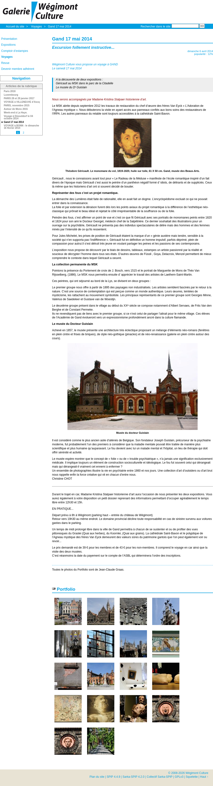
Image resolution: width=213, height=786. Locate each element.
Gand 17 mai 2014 (59, 26)
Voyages (37, 26)
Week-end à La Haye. (15, 113)
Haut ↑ (204, 776)
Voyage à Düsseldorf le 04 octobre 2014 (18, 117)
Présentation (9, 38)
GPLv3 (179, 776)
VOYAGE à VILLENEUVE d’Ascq (22, 102)
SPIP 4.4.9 (113, 776)
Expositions (8, 44)
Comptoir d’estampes (14, 51)
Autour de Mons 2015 (16, 109)
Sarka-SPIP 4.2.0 (134, 776)
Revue (5, 63)
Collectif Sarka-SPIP (160, 776)
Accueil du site (15, 26)
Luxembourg (11, 95)
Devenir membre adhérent (17, 69)
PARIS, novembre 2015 (16, 105)
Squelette (192, 776)
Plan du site (96, 776)
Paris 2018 (10, 91)
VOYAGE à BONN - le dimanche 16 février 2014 (21, 127)
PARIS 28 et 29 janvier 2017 (19, 98)
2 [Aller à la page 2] (23, 132)
